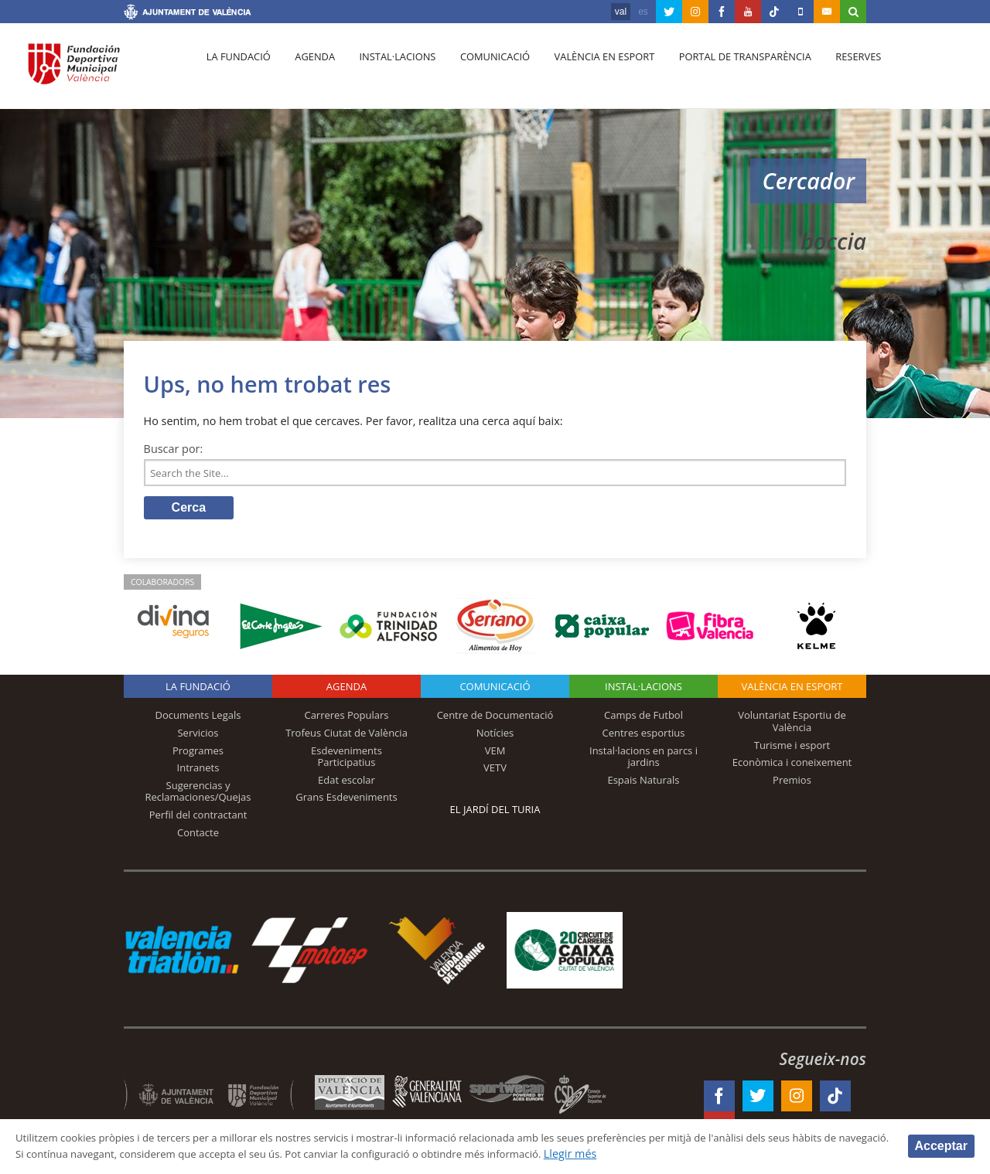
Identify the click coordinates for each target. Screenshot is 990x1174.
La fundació (236, 70)
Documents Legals (198, 719)
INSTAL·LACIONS (643, 690)
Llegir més (728, 1153)
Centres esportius (644, 736)
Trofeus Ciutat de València (346, 736)
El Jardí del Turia (495, 813)
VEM (495, 754)
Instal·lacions (388, 70)
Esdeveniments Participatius (346, 760)
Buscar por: (173, 448)
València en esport (589, 70)
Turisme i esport (792, 748)
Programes (198, 754)
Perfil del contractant (198, 818)
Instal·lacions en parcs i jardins (643, 760)
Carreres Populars (346, 719)
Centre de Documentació (495, 719)
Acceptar (941, 1145)
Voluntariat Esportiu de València (792, 725)
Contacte (198, 835)
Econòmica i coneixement (792, 766)
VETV (495, 771)
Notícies (495, 736)
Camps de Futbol (643, 719)
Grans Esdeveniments (346, 801)
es (643, 11)
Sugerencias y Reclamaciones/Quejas (198, 794)
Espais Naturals (643, 783)
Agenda (309, 70)
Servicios (197, 736)
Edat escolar (346, 783)
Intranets (198, 771)
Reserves (837, 70)
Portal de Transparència (727, 70)
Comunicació (482, 70)
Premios (792, 783)
